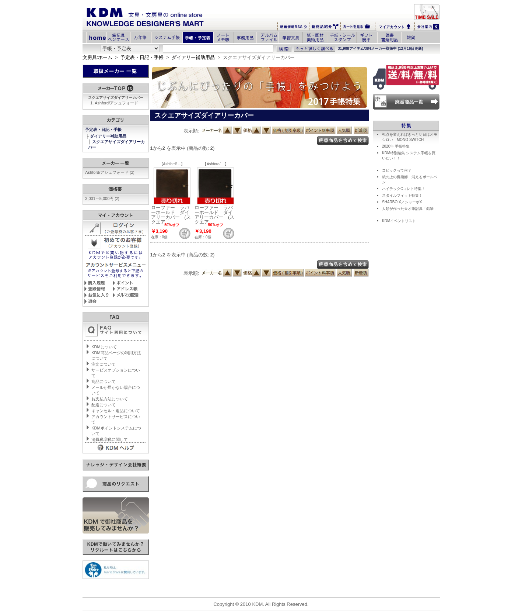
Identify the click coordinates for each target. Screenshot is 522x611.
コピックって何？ (396, 170)
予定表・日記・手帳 (142, 57)
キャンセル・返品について (115, 410)
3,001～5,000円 (102, 198)
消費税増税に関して (109, 439)
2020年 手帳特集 (396, 146)
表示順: (191, 131)
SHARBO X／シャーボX (402, 202)
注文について (103, 364)
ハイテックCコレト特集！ (403, 189)
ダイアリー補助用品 (193, 57)
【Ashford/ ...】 (172, 164)
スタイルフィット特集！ (402, 195)
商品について (103, 381)
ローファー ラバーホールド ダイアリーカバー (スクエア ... (171, 215)
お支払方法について (109, 399)
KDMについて (103, 347)
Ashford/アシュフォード (116, 103)
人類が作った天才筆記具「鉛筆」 (409, 209)
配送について (103, 405)
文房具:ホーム (98, 57)
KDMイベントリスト (399, 221)
